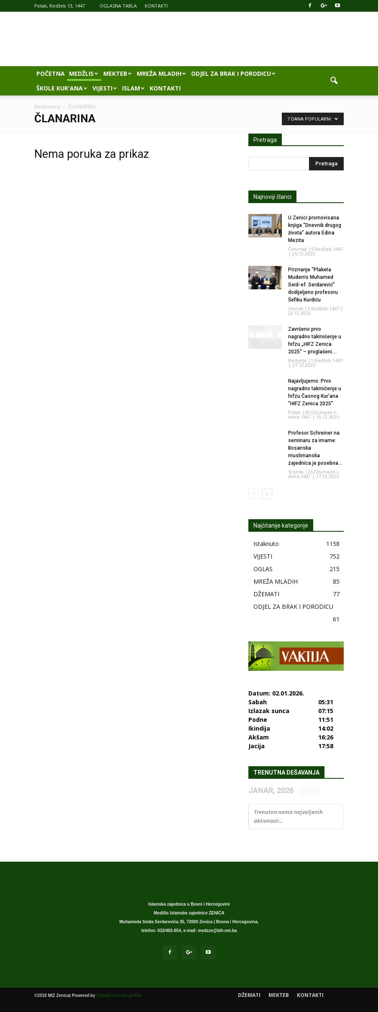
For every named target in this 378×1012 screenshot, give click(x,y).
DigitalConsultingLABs (119, 995)
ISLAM (133, 88)
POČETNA (50, 73)
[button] (334, 81)
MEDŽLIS (83, 73)
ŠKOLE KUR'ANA (61, 88)
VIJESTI (104, 88)
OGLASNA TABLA (118, 6)
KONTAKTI (156, 6)
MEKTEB (117, 73)
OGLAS (263, 569)
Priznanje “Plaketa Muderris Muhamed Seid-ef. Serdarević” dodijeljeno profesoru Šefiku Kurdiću (313, 285)
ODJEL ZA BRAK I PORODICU (233, 73)
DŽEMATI (266, 594)
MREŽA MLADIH (161, 73)
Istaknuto (266, 544)
